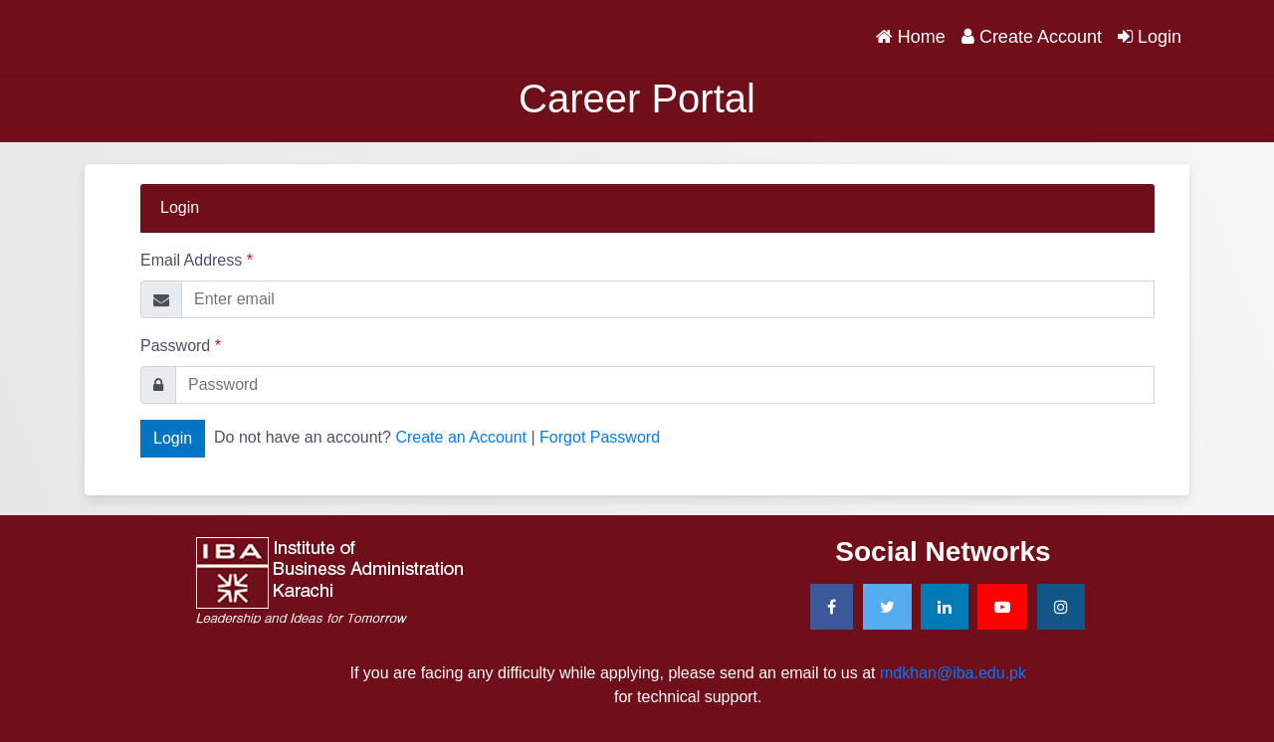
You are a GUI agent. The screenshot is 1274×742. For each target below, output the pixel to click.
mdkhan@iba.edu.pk (953, 672)
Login (1149, 37)
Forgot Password (599, 437)
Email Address (196, 260)
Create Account (1031, 37)
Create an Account (461, 437)
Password (180, 345)
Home (915, 35)
